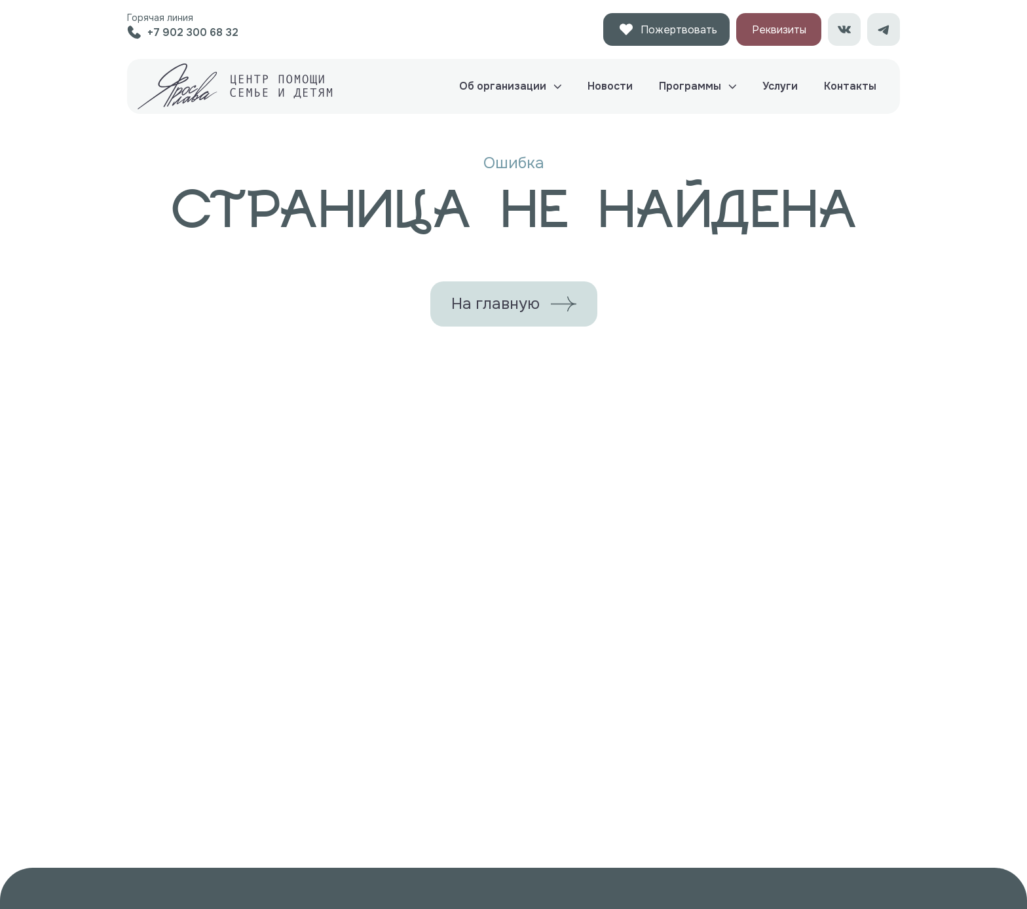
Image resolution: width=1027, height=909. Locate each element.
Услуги (780, 86)
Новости (610, 86)
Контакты (850, 86)
